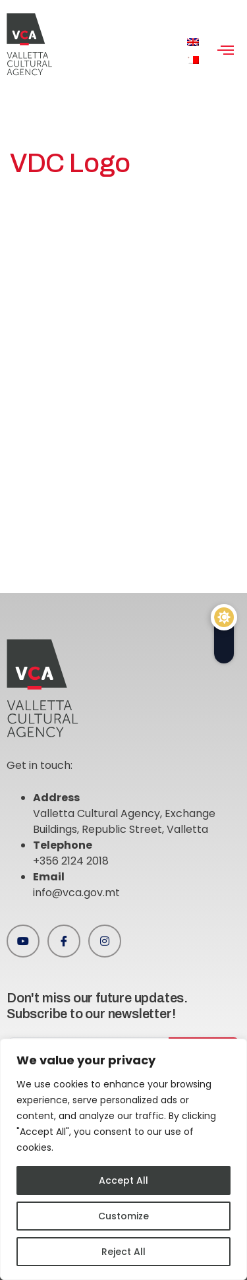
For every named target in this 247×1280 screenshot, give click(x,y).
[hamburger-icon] (225, 51)
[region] (123, 1159)
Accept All (123, 1180)
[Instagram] (104, 941)
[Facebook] (63, 941)
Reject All (123, 1251)
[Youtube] (23, 941)
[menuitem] (193, 42)
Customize (123, 1216)
